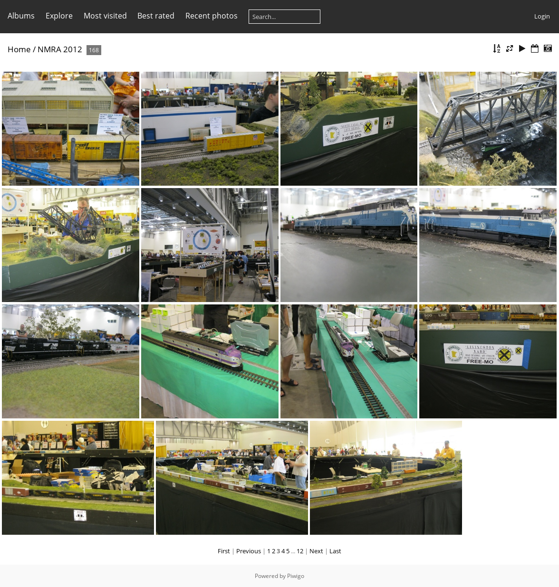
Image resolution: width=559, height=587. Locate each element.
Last (335, 551)
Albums (21, 15)
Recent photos (211, 15)
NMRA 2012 (60, 49)
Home (19, 49)
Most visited (105, 15)
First (224, 551)
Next (316, 551)
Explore (59, 15)
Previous (248, 551)
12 (300, 551)
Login (542, 16)
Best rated (155, 15)
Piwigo (295, 576)
